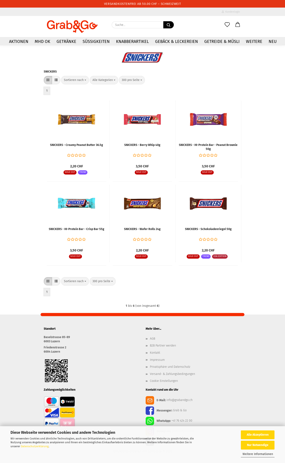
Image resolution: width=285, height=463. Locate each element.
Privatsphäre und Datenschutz (170, 367)
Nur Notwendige (257, 445)
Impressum (157, 360)
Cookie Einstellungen (164, 381)
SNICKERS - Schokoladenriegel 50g (208, 229)
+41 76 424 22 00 (182, 420)
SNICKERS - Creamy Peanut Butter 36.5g (76, 145)
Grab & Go (180, 410)
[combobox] (75, 80)
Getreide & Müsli (222, 41)
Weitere (254, 41)
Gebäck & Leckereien (176, 41)
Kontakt (155, 353)
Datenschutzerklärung (35, 446)
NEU (273, 41)
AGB (152, 338)
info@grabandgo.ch (179, 400)
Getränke (66, 41)
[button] (237, 25)
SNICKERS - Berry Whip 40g (142, 145)
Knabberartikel (132, 41)
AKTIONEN (18, 41)
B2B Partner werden (163, 345)
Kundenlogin (231, 11)
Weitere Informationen (258, 454)
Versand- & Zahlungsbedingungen (172, 374)
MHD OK (42, 41)
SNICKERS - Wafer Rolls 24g (142, 229)
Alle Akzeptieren (258, 435)
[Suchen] (168, 24)
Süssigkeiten (96, 41)
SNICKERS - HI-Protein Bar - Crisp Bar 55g (76, 229)
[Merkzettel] (227, 25)
